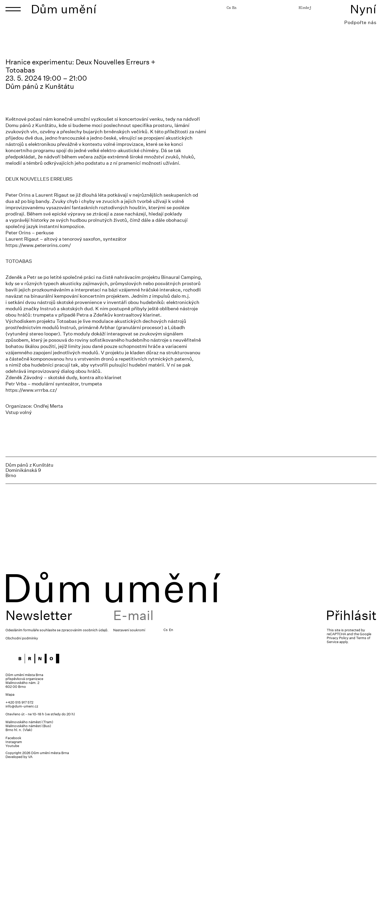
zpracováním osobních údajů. (84, 774)
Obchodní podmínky (22, 782)
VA (30, 901)
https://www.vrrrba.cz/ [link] (31, 534)
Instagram (14, 886)
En (234, 7)
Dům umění (64, 9)
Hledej (305, 7)
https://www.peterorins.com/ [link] (38, 389)
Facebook (13, 882)
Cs (229, 7)
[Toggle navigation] (13, 9)
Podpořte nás (360, 22)
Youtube (12, 890)
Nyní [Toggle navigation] (363, 9)
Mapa (10, 838)
